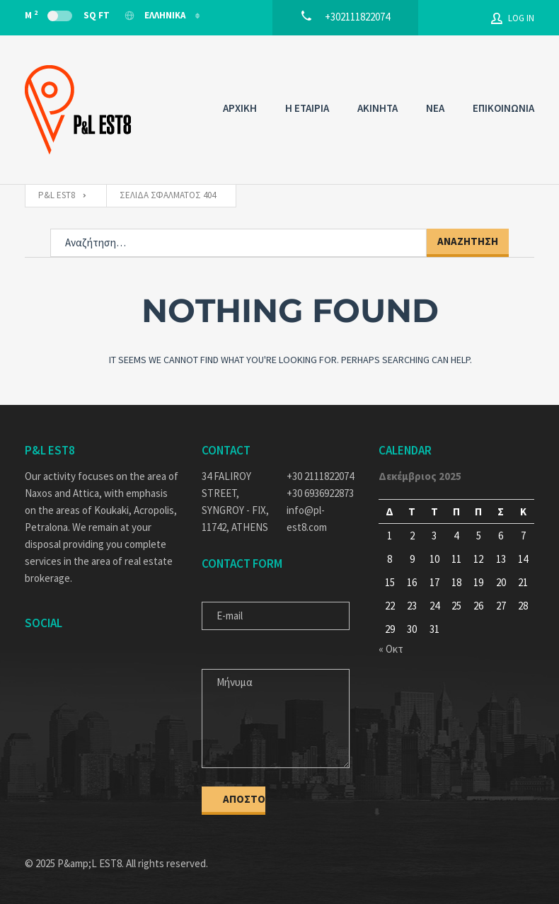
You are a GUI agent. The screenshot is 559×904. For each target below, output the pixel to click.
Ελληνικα (156, 15)
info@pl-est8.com (307, 518)
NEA (435, 108)
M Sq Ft (67, 14)
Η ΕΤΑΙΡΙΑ (307, 108)
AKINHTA (377, 108)
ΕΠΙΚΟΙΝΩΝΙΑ (503, 108)
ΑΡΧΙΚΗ (240, 108)
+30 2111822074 (320, 476)
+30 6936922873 (320, 493)
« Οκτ (391, 649)
